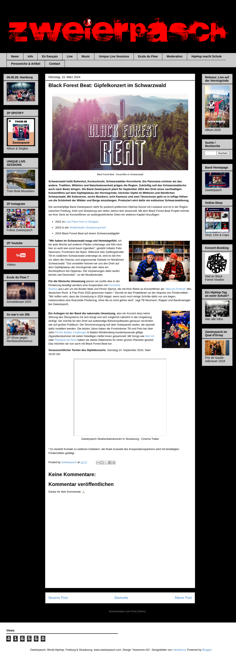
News (15, 56)
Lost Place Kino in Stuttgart (82, 221)
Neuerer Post (58, 598)
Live (70, 56)
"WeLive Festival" (175, 288)
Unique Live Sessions (114, 56)
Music (86, 56)
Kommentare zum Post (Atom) (127, 611)
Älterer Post (183, 598)
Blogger (206, 649)
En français (50, 56)
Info (30, 56)
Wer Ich (150, 336)
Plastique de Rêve (66, 339)
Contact (54, 63)
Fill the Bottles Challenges (71, 332)
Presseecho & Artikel (25, 63)
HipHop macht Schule (207, 56)
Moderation (174, 56)
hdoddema (179, 649)
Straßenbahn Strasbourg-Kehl (88, 227)
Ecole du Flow (148, 56)
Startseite (121, 598)
